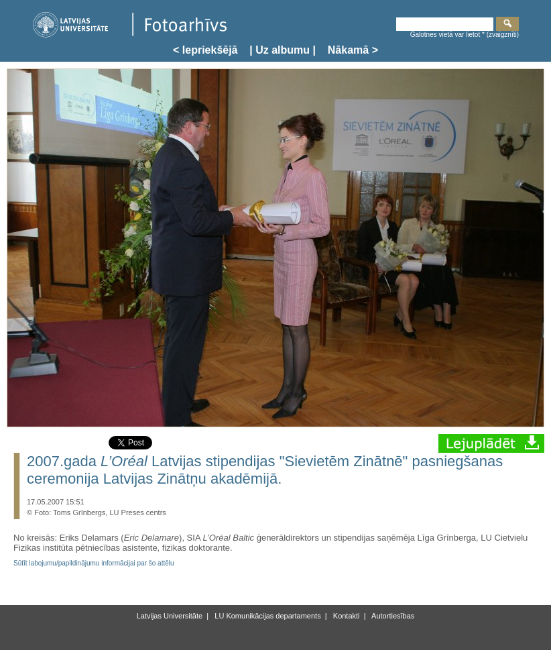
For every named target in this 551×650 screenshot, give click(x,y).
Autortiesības (392, 616)
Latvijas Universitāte (169, 616)
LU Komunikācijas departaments (266, 616)
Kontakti (345, 616)
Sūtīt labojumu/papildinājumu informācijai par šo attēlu (93, 563)
